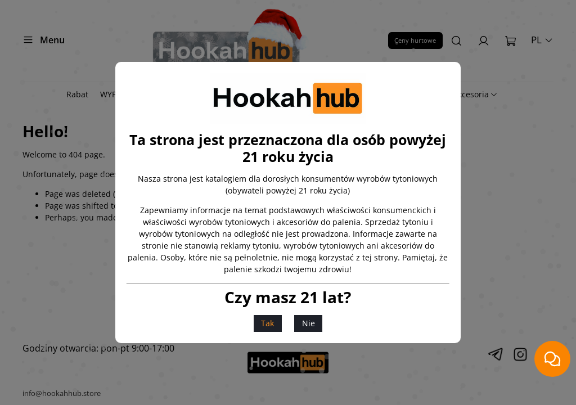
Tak (267, 323)
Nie (308, 323)
